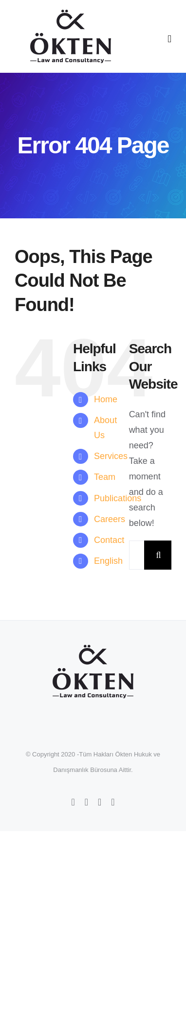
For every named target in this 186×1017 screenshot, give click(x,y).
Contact (109, 540)
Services (111, 456)
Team (104, 477)
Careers (109, 519)
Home (105, 399)
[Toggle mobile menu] (169, 39)
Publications (117, 498)
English (108, 561)
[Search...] (136, 555)
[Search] (158, 555)
